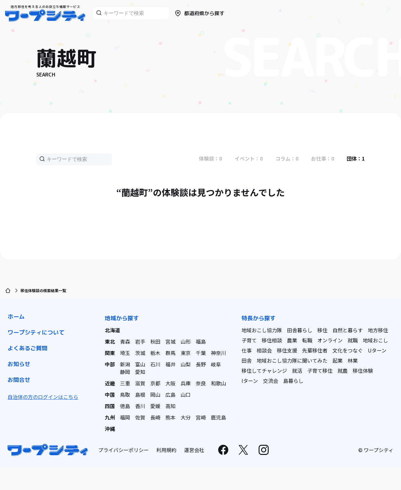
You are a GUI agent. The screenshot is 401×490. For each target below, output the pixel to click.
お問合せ (19, 380)
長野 (201, 364)
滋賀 (140, 383)
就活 (297, 370)
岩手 (140, 341)
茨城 (140, 353)
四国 (110, 406)
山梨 (186, 364)
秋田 (155, 341)
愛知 (140, 372)
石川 (155, 364)
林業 (353, 360)
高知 (170, 406)
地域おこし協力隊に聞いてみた (292, 360)
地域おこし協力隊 (262, 330)
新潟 (125, 364)
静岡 (125, 372)
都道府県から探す (199, 13)
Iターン (250, 380)
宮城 (170, 341)
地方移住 (378, 330)
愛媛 (155, 406)
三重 (125, 383)
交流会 (270, 380)
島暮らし (293, 380)
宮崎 (201, 417)
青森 (125, 341)
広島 (170, 394)
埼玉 (125, 353)
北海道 (112, 330)
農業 (292, 340)
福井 (170, 364)
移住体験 (363, 370)
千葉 (201, 353)
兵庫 (186, 383)
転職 (307, 340)
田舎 (247, 360)
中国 (110, 394)
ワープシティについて (36, 332)
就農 (343, 370)
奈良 (201, 383)
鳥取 (125, 394)
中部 (110, 364)
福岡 (125, 417)
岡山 (155, 394)
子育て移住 (319, 370)
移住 (322, 330)
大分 (186, 417)
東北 (110, 341)
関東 (110, 353)
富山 (140, 364)
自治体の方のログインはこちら (43, 397)
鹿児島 (218, 417)
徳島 (125, 406)
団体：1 (356, 158)
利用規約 (166, 450)
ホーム (16, 317)
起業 (337, 360)
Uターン (377, 350)
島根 (140, 394)
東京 (186, 353)
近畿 (110, 383)
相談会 (264, 350)
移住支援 (287, 350)
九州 (110, 417)
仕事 (247, 350)
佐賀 (140, 417)
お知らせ (19, 364)
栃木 (155, 353)
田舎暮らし (299, 330)
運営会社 (194, 450)
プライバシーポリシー (123, 450)
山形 (186, 341)
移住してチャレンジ (264, 370)
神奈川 (218, 353)
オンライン (330, 340)
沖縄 (110, 428)
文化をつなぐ (347, 350)
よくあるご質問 (27, 348)
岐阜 (216, 364)
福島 (201, 341)
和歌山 (218, 383)
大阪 (170, 383)
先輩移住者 (314, 350)
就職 (353, 340)
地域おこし (375, 340)
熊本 (170, 417)
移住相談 (272, 340)
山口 (186, 394)
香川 (140, 406)
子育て (249, 340)
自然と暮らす (347, 330)
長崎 (155, 417)
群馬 (170, 353)
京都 (155, 383)
